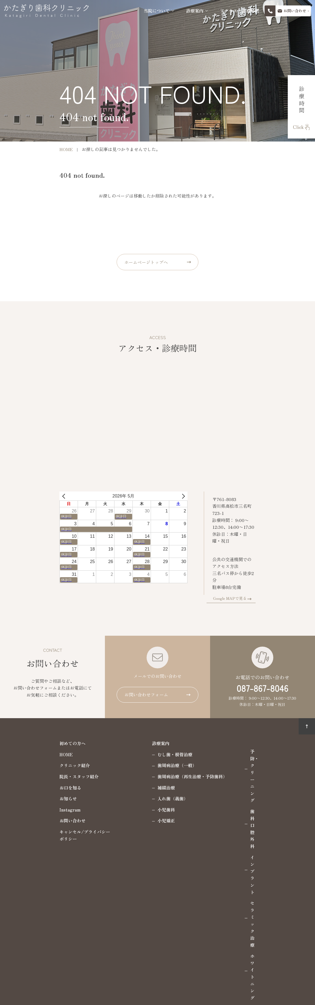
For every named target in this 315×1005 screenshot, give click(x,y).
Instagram (39, 800)
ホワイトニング (235, 786)
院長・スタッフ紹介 (48, 767)
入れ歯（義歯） (142, 789)
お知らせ (37, 789)
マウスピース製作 (237, 797)
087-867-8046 (262, 678)
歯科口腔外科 (233, 753)
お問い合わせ (42, 811)
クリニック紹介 (44, 755)
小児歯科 (135, 800)
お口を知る (40, 778)
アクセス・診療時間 (239, 10)
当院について (157, 10)
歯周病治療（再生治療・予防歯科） (162, 767)
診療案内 (195, 10)
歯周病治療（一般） (146, 755)
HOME (35, 745)
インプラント (233, 764)
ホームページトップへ (146, 262)
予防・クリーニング (239, 742)
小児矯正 (135, 811)
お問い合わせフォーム (146, 685)
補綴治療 (135, 778)
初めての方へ (42, 733)
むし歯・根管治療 (144, 745)
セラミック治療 (235, 775)
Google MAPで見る (260, 588)
